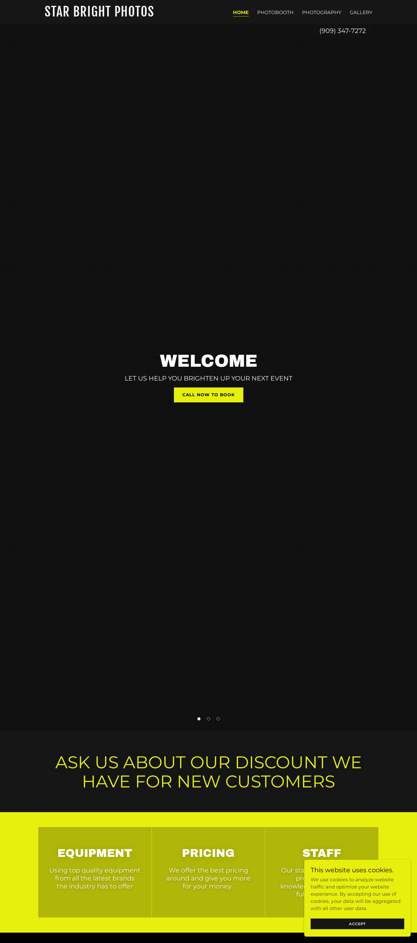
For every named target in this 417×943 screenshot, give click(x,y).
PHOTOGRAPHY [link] (321, 12)
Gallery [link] (361, 12)
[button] (199, 718)
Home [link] (241, 12)
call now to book (208, 394)
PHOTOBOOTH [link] (275, 12)
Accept (357, 923)
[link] (102, 15)
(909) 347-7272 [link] (342, 31)
